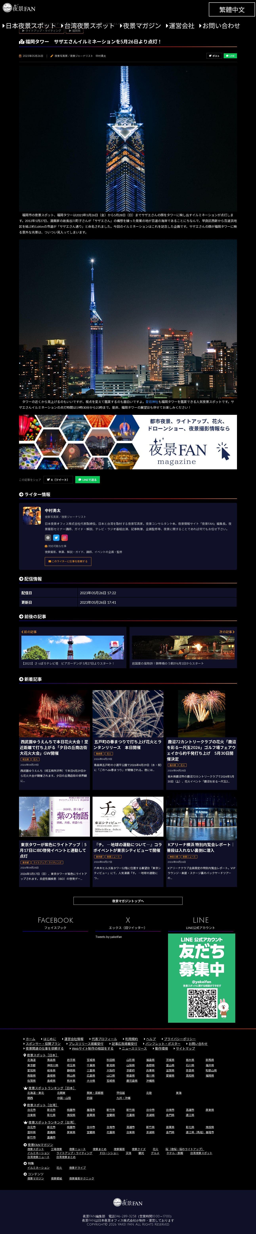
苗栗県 (91, 1115)
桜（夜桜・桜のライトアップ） (184, 1149)
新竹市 (111, 1110)
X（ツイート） (58, 479)
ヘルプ (151, 1039)
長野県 (150, 1065)
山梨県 (130, 1065)
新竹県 (130, 1110)
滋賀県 (170, 1070)
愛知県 (31, 1070)
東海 (178, 1092)
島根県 (51, 1075)
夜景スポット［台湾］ (43, 1105)
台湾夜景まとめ (66, 1157)
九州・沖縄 (123, 1098)
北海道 (31, 1060)
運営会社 (181, 26)
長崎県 (51, 1080)
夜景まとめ (100, 1149)
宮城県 (91, 1060)
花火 (155, 1149)
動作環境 (161, 1048)
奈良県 (190, 1070)
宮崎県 (111, 1080)
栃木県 (190, 1060)
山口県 (111, 1075)
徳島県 (130, 1075)
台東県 (31, 1115)
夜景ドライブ (77, 1167)
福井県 (210, 1065)
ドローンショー (109, 1153)
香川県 (150, 1075)
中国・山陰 (64, 1098)
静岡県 (71, 1070)
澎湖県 (150, 1115)
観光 (141, 1153)
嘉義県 (51, 1132)
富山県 (170, 1065)
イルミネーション (38, 1153)
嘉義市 (51, 1137)
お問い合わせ (221, 26)
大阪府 (111, 1070)
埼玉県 (71, 1065)
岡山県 (71, 1075)
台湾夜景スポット (89, 26)
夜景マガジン (142, 26)
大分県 (91, 1080)
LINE (230, 55)
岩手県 (71, 1060)
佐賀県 (31, 1080)
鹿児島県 (132, 1080)
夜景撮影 (119, 1149)
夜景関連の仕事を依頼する (45, 1048)
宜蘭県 (111, 1115)
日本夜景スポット (31, 26)
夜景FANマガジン (40, 1145)
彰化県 (51, 1115)
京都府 (130, 1070)
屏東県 (210, 1110)
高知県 (190, 1075)
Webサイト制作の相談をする (93, 1048)
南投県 (71, 1115)
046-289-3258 (125, 1216)
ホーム (30, 1039)
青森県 (51, 1060)
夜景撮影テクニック (81, 1178)
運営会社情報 (73, 1039)
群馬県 (210, 1060)
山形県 (130, 1060)
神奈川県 (52, 1065)
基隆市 (91, 1110)
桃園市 (71, 1110)
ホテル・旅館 (174, 1153)
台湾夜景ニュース (38, 1157)
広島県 (91, 1075)
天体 (128, 1153)
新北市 (51, 1110)
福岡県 (210, 1075)
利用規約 (131, 1039)
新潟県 (111, 1065)
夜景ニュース (77, 1149)
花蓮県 (130, 1115)
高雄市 (190, 1110)
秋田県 (111, 1060)
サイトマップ (185, 1048)
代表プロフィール (104, 1039)
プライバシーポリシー (180, 1039)
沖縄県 (150, 1080)
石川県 (190, 1065)
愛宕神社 (152, 402)
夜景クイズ (139, 1149)
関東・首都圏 (95, 1092)
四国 (89, 1098)
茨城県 (170, 1060)
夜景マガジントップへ (128, 901)
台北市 (31, 1110)
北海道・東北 (35, 1092)
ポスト (214, 56)
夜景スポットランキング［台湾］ (52, 1122)
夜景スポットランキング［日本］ (52, 1088)
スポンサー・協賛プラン (43, 1044)
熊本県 (71, 1080)
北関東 (61, 1092)
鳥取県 (31, 1075)
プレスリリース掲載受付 (86, 1044)
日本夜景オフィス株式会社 (117, 1220)
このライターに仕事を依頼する (68, 561)
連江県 (190, 1115)
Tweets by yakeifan (108, 936)
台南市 (170, 1110)
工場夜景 (56, 1149)
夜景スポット (35, 1149)
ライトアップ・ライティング (74, 1153)
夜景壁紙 (56, 1178)
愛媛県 (170, 1075)
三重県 (91, 1070)
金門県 (170, 1115)
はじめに (49, 1039)
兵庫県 (150, 1070)
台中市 (150, 1110)
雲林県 (31, 1132)
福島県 (150, 1060)
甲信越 (121, 1092)
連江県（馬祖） (195, 1132)
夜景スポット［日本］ (43, 1055)
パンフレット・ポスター (163, 1044)
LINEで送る (87, 479)
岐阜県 (51, 1070)
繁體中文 (232, 9)
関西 (30, 1098)
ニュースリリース (134, 1048)
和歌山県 (211, 1070)
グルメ (155, 1153)
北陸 (149, 1092)
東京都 (31, 1065)
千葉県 (91, 1065)
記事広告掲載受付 (124, 1044)
